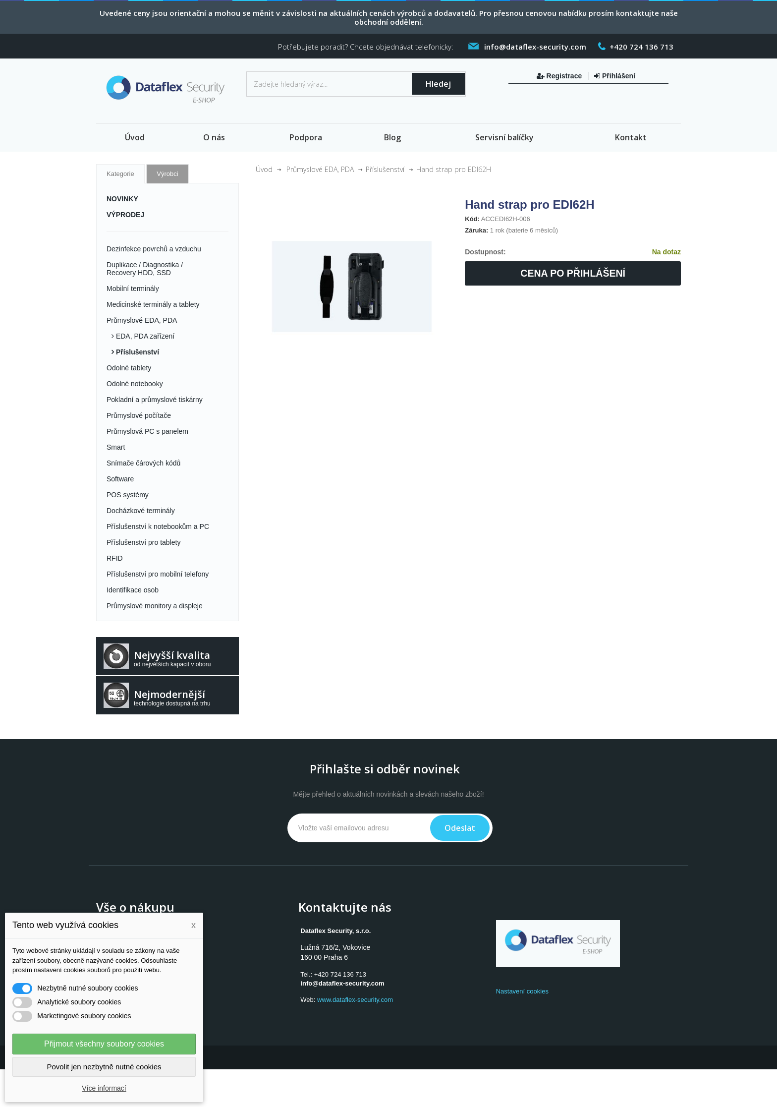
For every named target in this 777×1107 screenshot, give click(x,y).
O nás (214, 137)
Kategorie (120, 173)
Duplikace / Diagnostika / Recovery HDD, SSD (145, 269)
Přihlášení (614, 76)
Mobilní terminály (133, 288)
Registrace (560, 76)
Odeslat (459, 827)
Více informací (104, 1088)
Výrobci (167, 173)
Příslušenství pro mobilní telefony (158, 574)
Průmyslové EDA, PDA (142, 320)
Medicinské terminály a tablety (153, 304)
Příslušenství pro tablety (143, 542)
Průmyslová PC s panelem (147, 431)
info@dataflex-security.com (342, 983)
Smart (116, 447)
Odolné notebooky (135, 384)
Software (120, 479)
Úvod (135, 137)
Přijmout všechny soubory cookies (104, 1044)
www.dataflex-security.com (355, 999)
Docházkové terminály (141, 511)
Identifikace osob (133, 590)
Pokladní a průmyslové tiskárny (155, 400)
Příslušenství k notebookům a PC (158, 526)
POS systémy (128, 495)
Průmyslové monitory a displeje (155, 606)
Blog (392, 137)
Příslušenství (136, 352)
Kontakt (631, 137)
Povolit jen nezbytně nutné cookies (104, 1066)
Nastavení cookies (522, 991)
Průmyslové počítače (139, 415)
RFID (115, 558)
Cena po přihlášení (572, 273)
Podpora (305, 137)
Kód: (472, 219)
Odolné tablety (129, 368)
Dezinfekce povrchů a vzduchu (154, 249)
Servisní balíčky (504, 137)
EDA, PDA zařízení (144, 336)
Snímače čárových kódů (143, 463)
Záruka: (476, 230)
